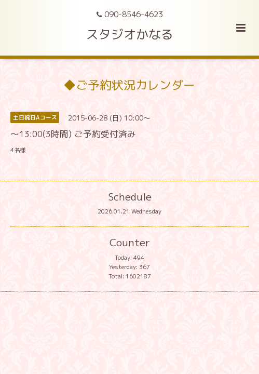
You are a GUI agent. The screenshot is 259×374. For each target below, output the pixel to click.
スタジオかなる (129, 34)
